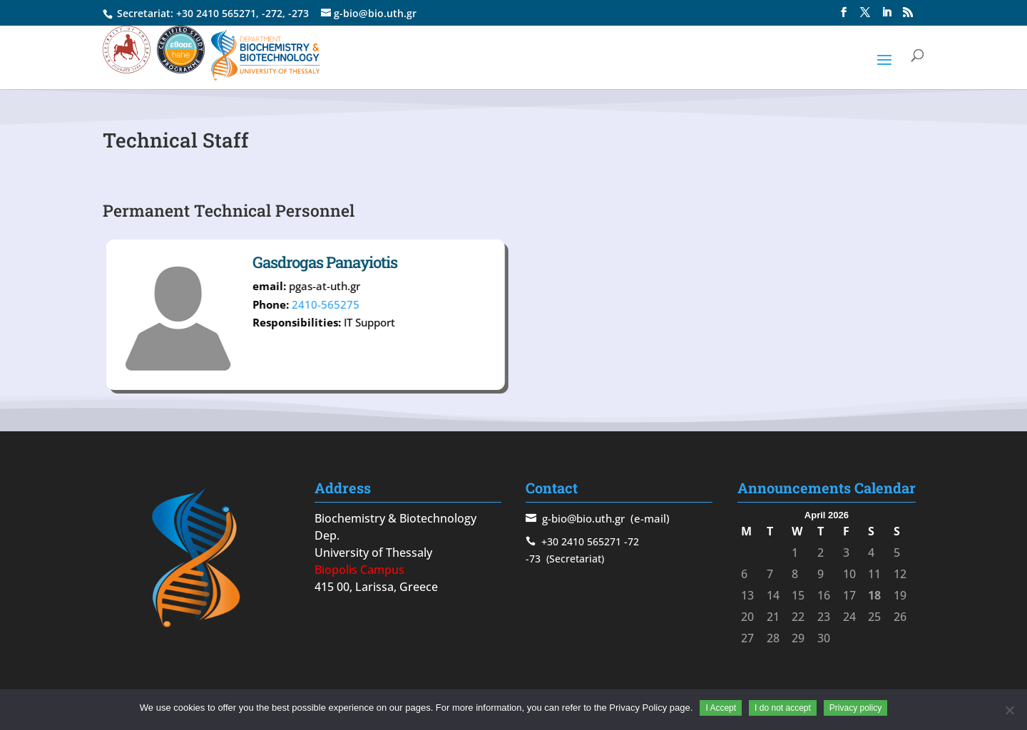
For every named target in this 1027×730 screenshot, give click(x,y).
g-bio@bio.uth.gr (583, 518)
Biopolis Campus (359, 569)
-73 (533, 558)
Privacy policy (855, 708)
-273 (298, 13)
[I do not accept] (1009, 710)
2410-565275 (397, 304)
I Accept (720, 708)
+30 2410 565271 (216, 13)
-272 (272, 13)
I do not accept (783, 708)
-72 (631, 541)
